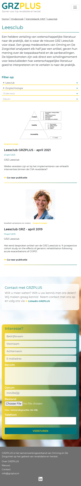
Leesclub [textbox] (8, 83)
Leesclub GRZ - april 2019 (23, 229)
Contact (6, 469)
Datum (9, 387)
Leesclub (52, 19)
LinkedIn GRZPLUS (39, 301)
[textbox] (40, 93)
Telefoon (11, 414)
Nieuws (6, 465)
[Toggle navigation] (75, 7)
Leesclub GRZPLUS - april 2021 (27, 150)
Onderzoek (17, 19)
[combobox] (40, 83)
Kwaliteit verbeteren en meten (17, 223)
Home (5, 19)
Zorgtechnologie (11, 144)
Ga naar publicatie (17, 177)
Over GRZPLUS (10, 461)
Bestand (10, 399)
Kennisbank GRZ (35, 19)
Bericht (10, 365)
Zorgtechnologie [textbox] (12, 88)
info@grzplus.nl (10, 473)
